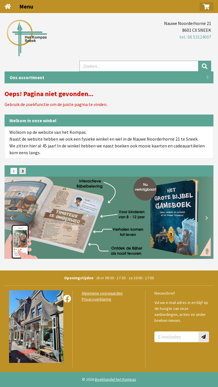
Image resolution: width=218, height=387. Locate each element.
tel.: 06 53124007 (195, 37)
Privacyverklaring (96, 299)
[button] (206, 6)
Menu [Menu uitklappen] (26, 6)
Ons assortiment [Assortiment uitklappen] (27, 77)
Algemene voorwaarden (102, 293)
